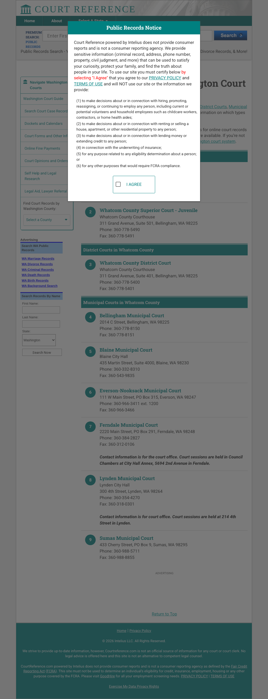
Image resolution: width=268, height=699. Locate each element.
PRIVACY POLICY (165, 77)
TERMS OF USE (88, 83)
